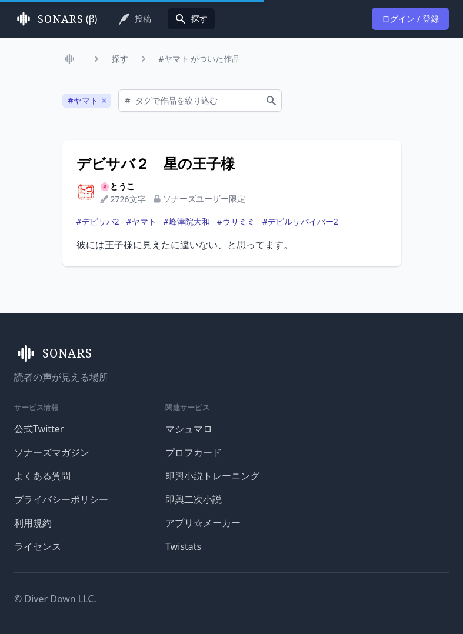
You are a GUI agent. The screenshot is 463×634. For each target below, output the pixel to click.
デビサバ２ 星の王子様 (155, 163)
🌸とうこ (117, 186)
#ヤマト (141, 221)
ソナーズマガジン (51, 452)
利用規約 (33, 522)
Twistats (183, 546)
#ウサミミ (236, 221)
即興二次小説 (193, 499)
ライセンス (37, 546)
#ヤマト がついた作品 (200, 58)
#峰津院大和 (187, 221)
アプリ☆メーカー (203, 522)
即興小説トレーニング (212, 475)
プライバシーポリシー (61, 499)
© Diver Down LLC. (55, 598)
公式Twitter (39, 428)
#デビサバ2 (97, 221)
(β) (55, 18)
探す (120, 58)
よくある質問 (42, 475)
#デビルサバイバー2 (300, 221)
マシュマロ (188, 428)
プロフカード (193, 452)
